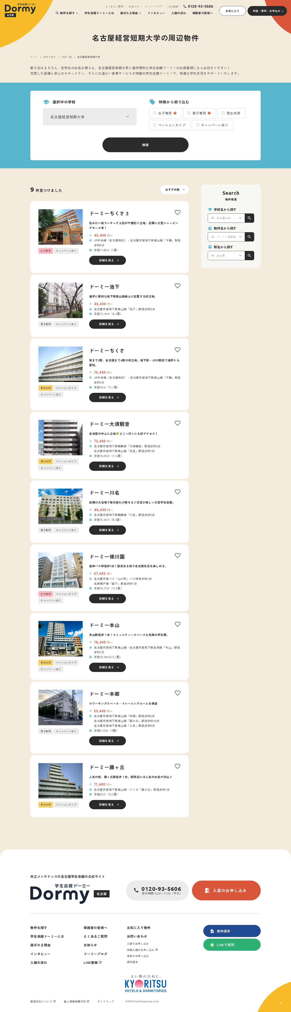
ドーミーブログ (153, 6)
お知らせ (134, 6)
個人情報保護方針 (75, 1001)
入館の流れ (178, 13)
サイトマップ (105, 1001)
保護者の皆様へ (202, 13)
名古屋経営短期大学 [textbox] (67, 116)
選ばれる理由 (129, 13)
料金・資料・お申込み (267, 11)
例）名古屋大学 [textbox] (221, 218)
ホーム (34, 56)
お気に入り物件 (139, 927)
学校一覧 (67, 56)
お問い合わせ (137, 936)
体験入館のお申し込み (141, 950)
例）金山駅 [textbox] (218, 255)
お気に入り (232, 11)
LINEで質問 (222, 944)
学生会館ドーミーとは (99, 13)
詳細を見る (106, 260)
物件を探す (65, 13)
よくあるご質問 (114, 6)
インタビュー (156, 13)
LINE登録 (173, 6)
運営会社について (41, 1001)
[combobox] (89, 116)
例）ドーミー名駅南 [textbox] (223, 237)
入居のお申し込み (225, 890)
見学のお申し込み (138, 956)
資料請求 (220, 931)
